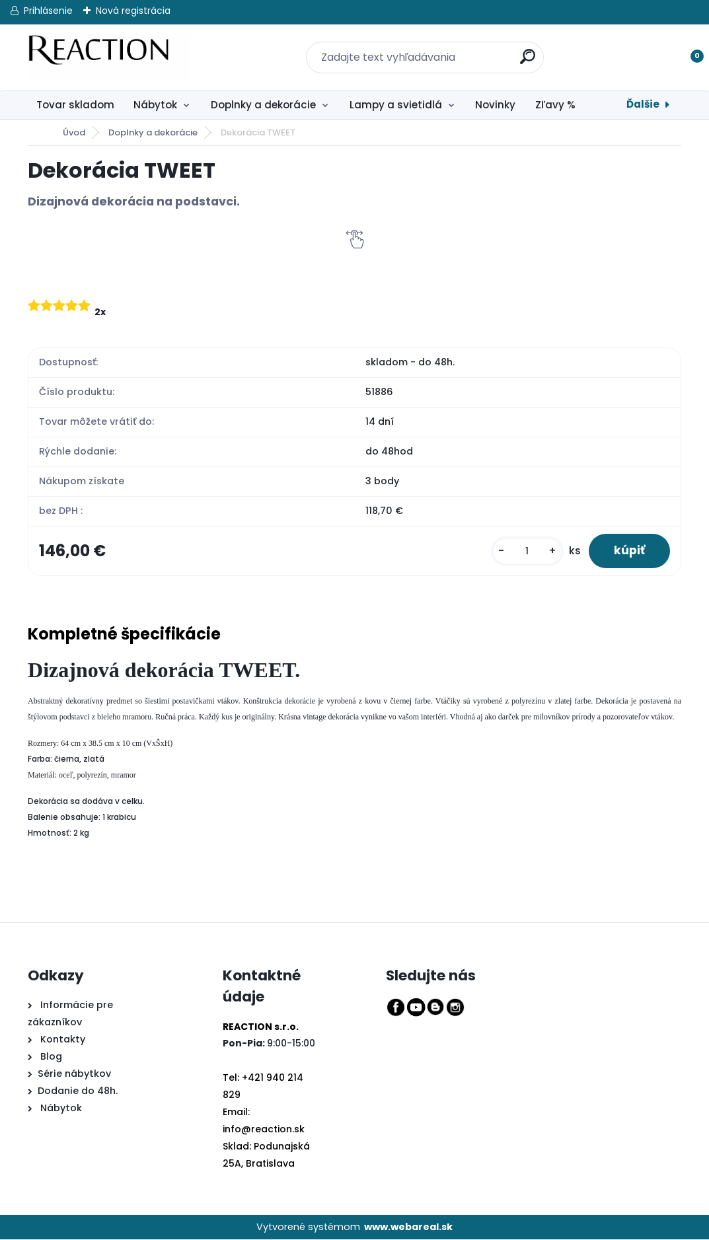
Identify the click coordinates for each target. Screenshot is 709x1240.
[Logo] (109, 57)
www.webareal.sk (408, 1227)
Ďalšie (642, 104)
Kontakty (63, 1039)
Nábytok (155, 105)
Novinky (495, 105)
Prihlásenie (48, 10)
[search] (520, 49)
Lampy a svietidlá (396, 105)
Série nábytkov (74, 1074)
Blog (50, 1057)
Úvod (74, 132)
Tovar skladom (75, 105)
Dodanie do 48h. (78, 1091)
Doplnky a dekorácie (263, 105)
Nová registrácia (133, 10)
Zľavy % (555, 105)
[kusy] (524, 551)
